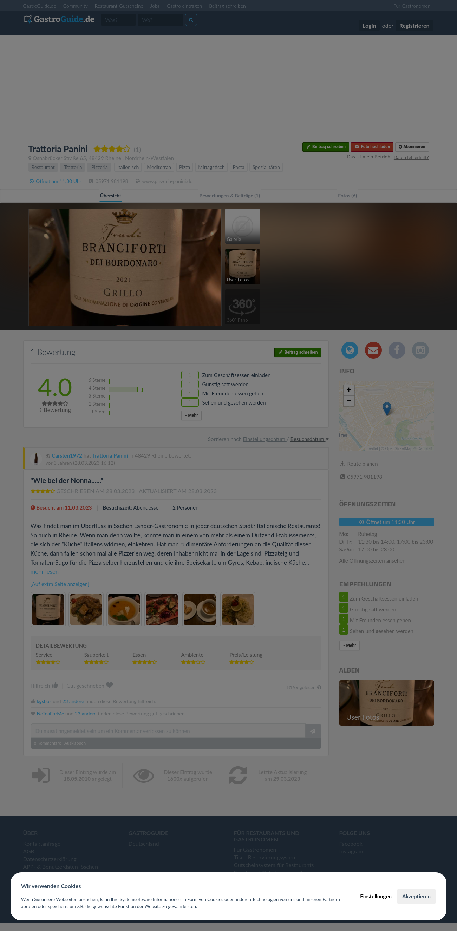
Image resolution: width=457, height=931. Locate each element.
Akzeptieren (416, 896)
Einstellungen (376, 896)
